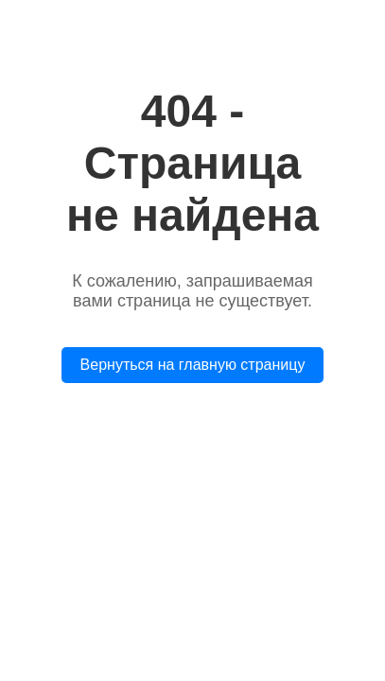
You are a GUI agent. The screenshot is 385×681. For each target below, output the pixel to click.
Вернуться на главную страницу (193, 365)
